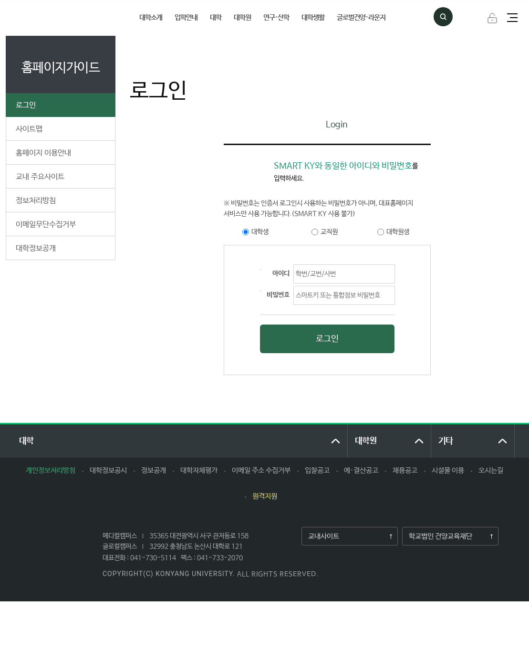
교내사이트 (320, 536)
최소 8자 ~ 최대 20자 (260, 269)
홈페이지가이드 (185, 46)
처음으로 (140, 46)
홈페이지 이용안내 (43, 153)
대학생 (260, 232)
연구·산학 (276, 17)
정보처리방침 (36, 200)
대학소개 (150, 17)
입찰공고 (317, 470)
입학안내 (186, 17)
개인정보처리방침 (50, 470)
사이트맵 (29, 129)
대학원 (242, 17)
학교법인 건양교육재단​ (437, 536)
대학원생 (397, 232)
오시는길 (490, 470)
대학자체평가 (199, 470)
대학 (215, 17)
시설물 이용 (448, 470)
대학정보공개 (36, 248)
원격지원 (264, 496)
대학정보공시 (108, 470)
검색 (443, 16)
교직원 (329, 232)
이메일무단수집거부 (46, 224)
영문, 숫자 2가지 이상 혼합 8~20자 (260, 291)
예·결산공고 (361, 470)
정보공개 (153, 470)
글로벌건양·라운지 (361, 17)
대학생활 (312, 17)
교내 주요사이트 (40, 176)
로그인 (492, 18)
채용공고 (405, 470)
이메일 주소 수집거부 (261, 470)
